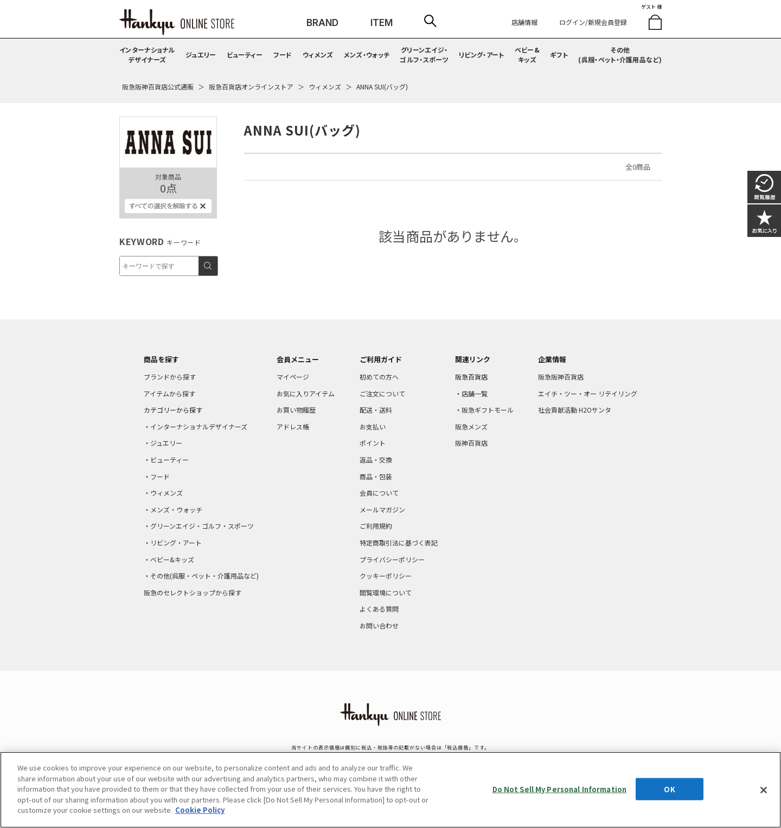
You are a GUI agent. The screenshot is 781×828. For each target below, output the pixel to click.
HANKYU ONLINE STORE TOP (176, 22)
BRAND (322, 22)
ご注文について (382, 393)
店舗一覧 (475, 393)
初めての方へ (379, 376)
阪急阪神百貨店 (561, 376)
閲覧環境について (386, 592)
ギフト (559, 54)
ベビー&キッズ (527, 54)
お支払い (373, 426)
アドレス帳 (293, 426)
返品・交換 (376, 459)
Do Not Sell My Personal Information (559, 789)
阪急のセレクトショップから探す (192, 592)
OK (669, 789)
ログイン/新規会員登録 (593, 22)
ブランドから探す (170, 376)
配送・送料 (376, 409)
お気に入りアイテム (306, 393)
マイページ (293, 376)
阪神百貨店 (471, 442)
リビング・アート (481, 54)
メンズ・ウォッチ (366, 54)
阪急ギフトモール (488, 409)
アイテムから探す (169, 393)
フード (282, 54)
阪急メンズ (471, 426)
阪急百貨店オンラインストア (251, 86)
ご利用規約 (376, 525)
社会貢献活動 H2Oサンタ (574, 409)
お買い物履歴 (296, 409)
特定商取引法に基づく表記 (399, 542)
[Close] (764, 790)
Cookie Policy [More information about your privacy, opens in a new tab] (200, 810)
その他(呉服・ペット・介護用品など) (620, 54)
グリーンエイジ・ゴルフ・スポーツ (424, 54)
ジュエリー (200, 54)
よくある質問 (379, 608)
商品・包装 (376, 476)
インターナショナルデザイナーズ (147, 54)
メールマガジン (382, 509)
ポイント (373, 442)
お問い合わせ (379, 625)
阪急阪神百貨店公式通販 (158, 86)
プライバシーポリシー (392, 559)
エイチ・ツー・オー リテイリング (587, 393)
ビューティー (245, 54)
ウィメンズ (318, 54)
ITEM (381, 22)
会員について (379, 492)
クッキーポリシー (386, 575)
